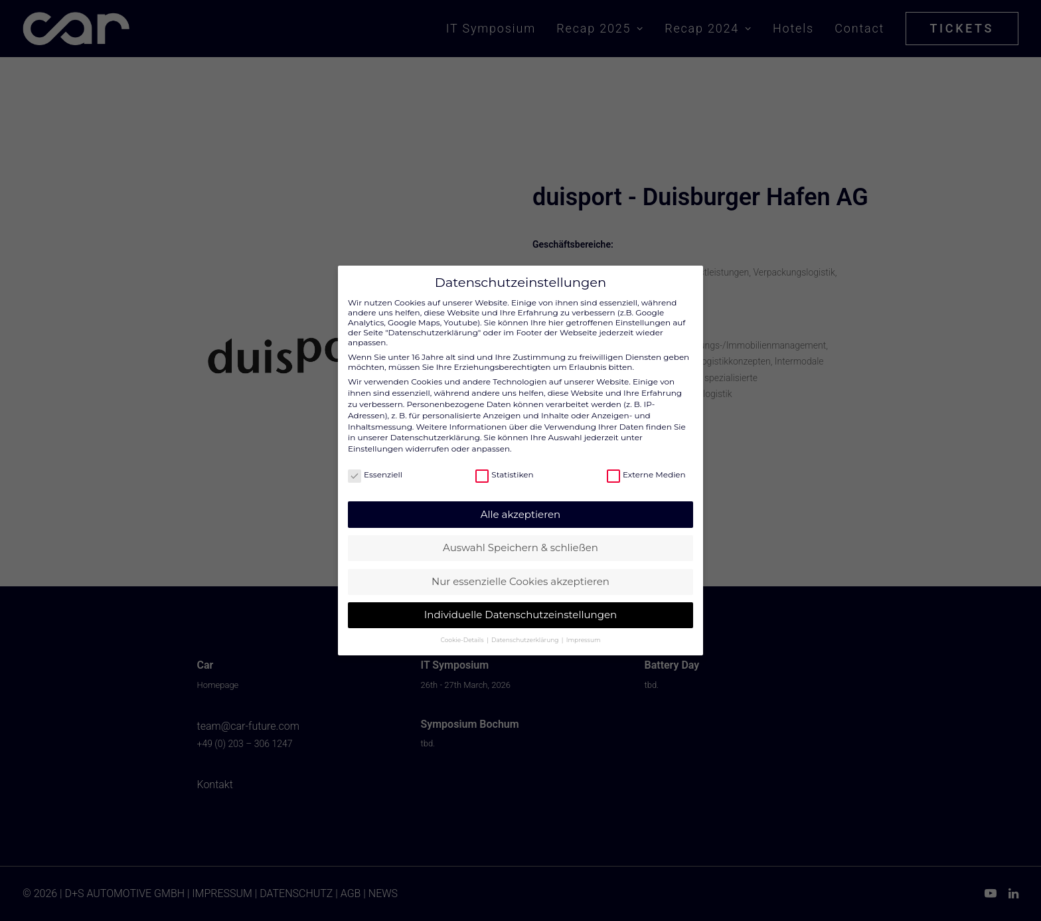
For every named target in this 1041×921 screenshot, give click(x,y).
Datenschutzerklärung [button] (525, 628)
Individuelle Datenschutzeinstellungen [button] (520, 603)
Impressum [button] (583, 628)
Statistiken (504, 463)
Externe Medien (646, 463)
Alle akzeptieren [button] (520, 503)
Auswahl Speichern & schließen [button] (520, 536)
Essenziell (375, 463)
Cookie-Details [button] (463, 628)
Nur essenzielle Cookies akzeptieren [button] (520, 570)
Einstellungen (375, 437)
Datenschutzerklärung (435, 426)
